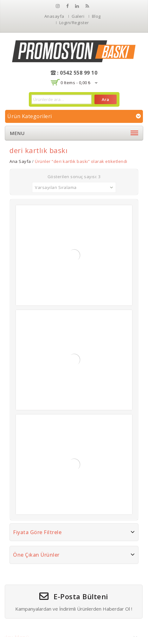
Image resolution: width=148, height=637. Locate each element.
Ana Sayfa (20, 161)
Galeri (78, 16)
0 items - (76, 82)
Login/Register (74, 22)
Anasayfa (54, 16)
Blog (96, 16)
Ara (105, 99)
